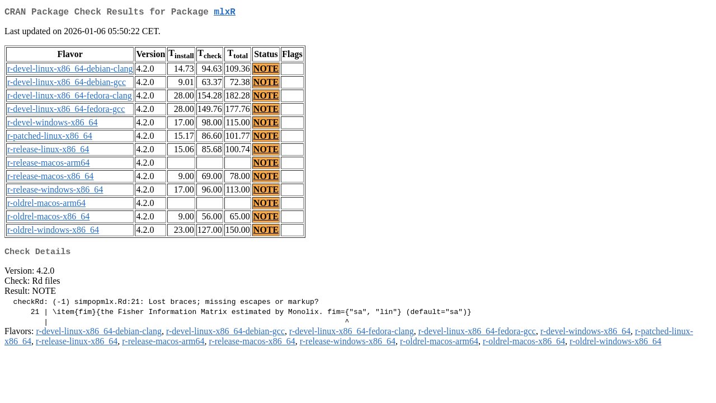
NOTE (266, 71)
